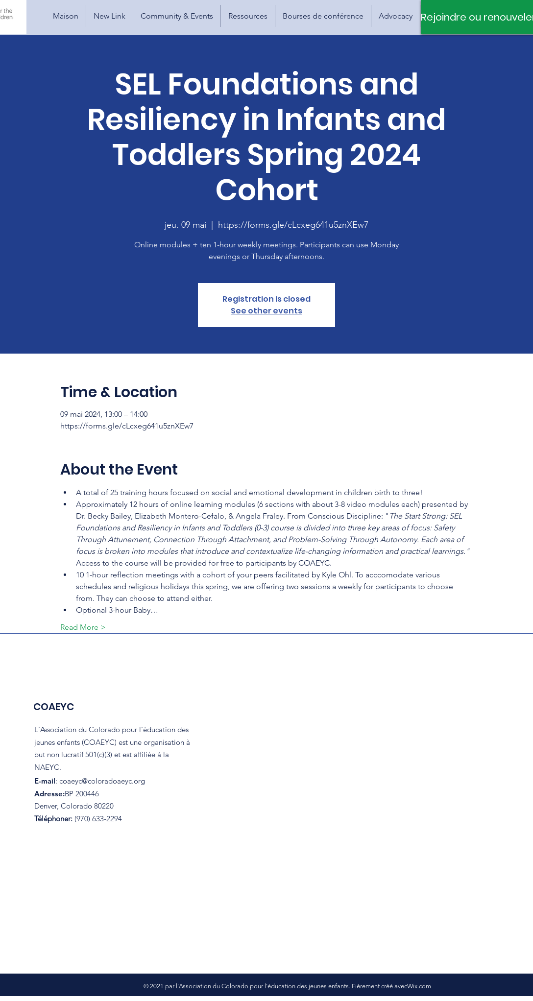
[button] (176, 16)
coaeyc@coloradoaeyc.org (102, 781)
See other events (266, 310)
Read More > (83, 627)
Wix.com (419, 986)
